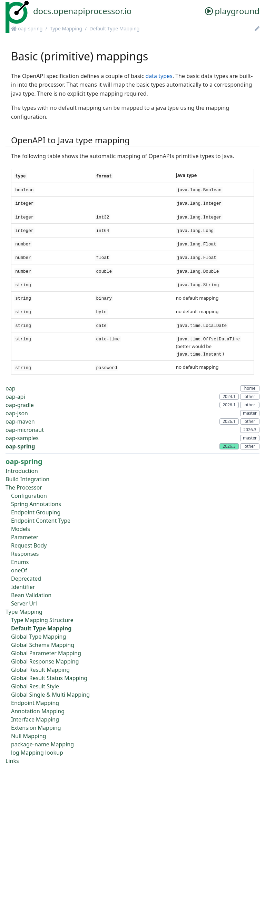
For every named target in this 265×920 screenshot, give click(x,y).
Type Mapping (66, 28)
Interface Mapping (35, 719)
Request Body (29, 545)
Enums (20, 562)
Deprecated (26, 578)
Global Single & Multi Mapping (50, 694)
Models (20, 529)
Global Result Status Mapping (49, 678)
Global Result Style (35, 686)
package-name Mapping (42, 744)
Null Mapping (28, 736)
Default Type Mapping (114, 28)
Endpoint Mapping (35, 703)
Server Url (24, 603)
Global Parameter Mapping (46, 653)
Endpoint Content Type (40, 520)
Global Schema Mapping (42, 645)
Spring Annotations (36, 504)
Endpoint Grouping (35, 512)
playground (232, 11)
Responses (25, 554)
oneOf (19, 570)
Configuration (29, 496)
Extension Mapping (36, 728)
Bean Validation (31, 595)
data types (159, 76)
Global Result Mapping (40, 670)
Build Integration (27, 479)
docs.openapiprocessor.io (82, 11)
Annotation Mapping (38, 711)
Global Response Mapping (45, 661)
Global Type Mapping (38, 636)
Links (12, 761)
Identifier (23, 587)
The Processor (24, 487)
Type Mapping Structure (42, 620)
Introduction (22, 471)
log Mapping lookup (37, 752)
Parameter (24, 537)
